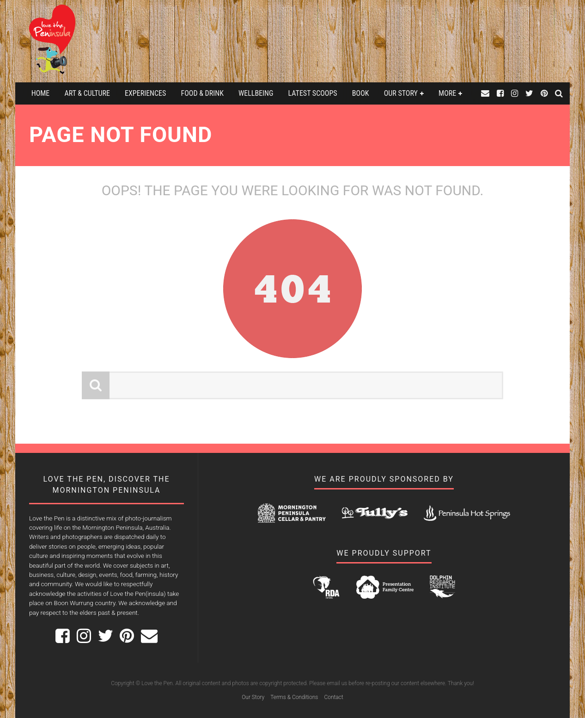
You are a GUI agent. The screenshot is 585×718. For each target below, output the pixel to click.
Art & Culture (87, 93)
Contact (333, 697)
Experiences (145, 93)
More (447, 93)
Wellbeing (255, 93)
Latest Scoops (312, 93)
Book (360, 93)
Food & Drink (202, 93)
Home (40, 93)
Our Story (401, 93)
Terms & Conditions (294, 697)
